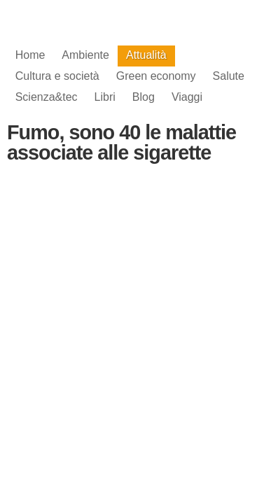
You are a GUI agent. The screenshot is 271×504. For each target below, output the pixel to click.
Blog (143, 97)
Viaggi (187, 97)
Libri (105, 97)
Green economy (156, 76)
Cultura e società (57, 76)
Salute (228, 76)
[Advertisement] (136, 291)
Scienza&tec (46, 97)
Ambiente (85, 55)
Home (30, 55)
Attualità (146, 55)
